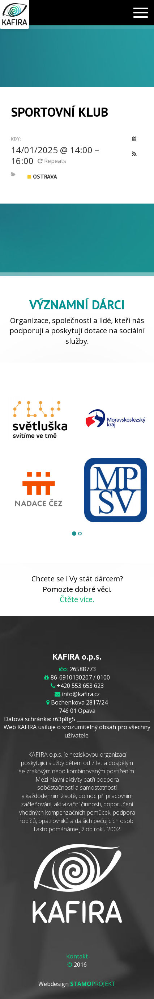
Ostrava (42, 176)
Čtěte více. (77, 599)
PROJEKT (93, 984)
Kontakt (77, 956)
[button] (134, 154)
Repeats (53, 161)
